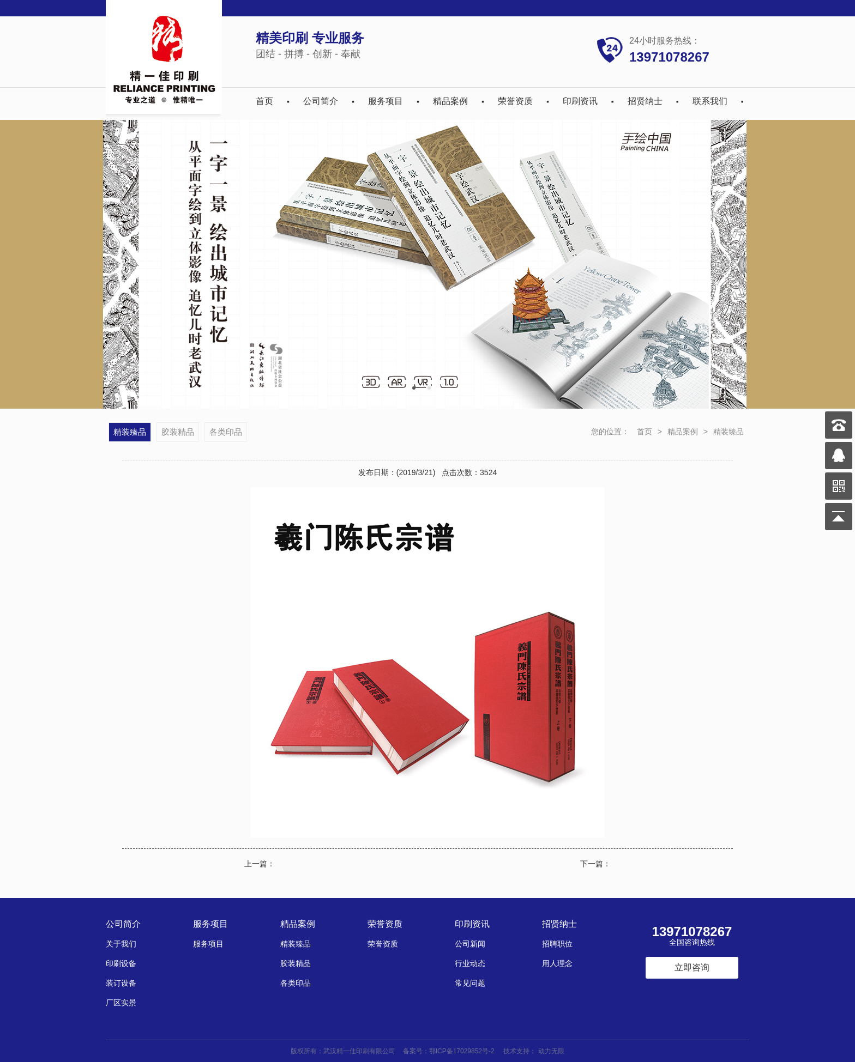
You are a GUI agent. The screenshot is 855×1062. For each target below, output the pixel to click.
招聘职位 (557, 943)
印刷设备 (121, 963)
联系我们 (710, 101)
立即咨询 (692, 967)
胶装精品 (177, 431)
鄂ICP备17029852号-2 (462, 1051)
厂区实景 (121, 1002)
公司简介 (320, 101)
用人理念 (557, 963)
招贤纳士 (645, 101)
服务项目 (385, 101)
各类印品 (225, 431)
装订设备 (121, 983)
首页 (264, 101)
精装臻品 (728, 431)
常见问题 (470, 983)
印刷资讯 (580, 101)
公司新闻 (470, 943)
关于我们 (121, 943)
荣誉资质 (515, 101)
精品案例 (450, 101)
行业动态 (470, 963)
